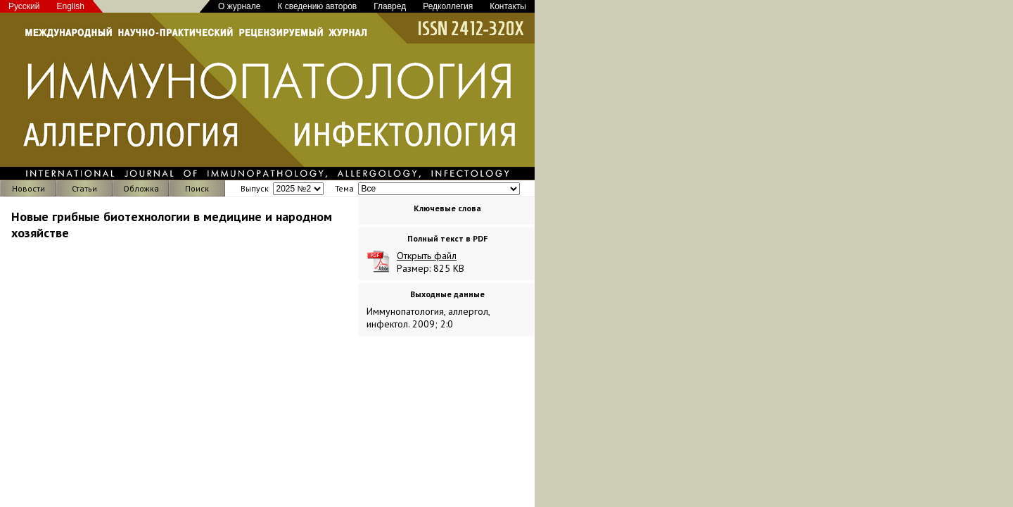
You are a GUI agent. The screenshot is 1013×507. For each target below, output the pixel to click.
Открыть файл (427, 255)
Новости (28, 188)
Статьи (84, 188)
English (70, 6)
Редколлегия (448, 6)
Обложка (141, 188)
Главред (390, 6)
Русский (24, 6)
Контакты (508, 6)
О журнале (239, 6)
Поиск (197, 188)
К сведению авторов (317, 6)
